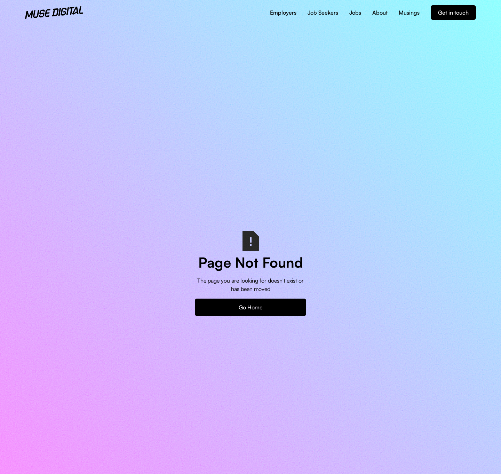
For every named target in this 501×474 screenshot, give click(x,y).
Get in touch (453, 12)
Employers (283, 12)
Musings (409, 12)
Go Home (251, 307)
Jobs (355, 12)
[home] (54, 12)
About (380, 12)
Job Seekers (323, 12)
